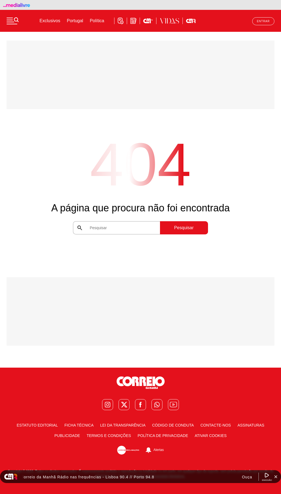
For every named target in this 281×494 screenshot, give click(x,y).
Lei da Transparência (122, 425)
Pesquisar (183, 227)
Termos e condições (109, 436)
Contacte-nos (215, 425)
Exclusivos (50, 20)
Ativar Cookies (211, 436)
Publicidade (67, 436)
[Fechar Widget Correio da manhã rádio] (275, 476)
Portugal (75, 20)
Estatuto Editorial (37, 425)
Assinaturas (250, 425)
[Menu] (13, 20)
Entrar (263, 21)
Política (97, 20)
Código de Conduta (173, 425)
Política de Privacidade (162, 436)
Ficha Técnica (79, 425)
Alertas (158, 450)
